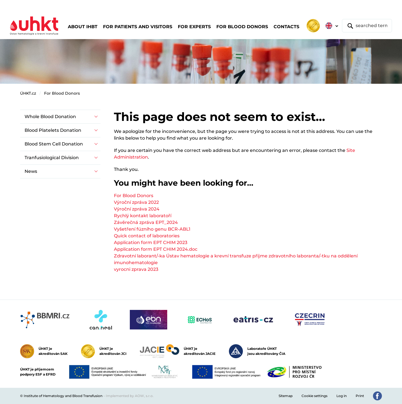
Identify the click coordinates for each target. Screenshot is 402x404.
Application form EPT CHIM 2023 (150, 242)
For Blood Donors (62, 93)
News (31, 171)
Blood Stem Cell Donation (54, 144)
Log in (341, 396)
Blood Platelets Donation (53, 130)
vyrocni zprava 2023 (136, 269)
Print (360, 396)
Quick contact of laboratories (147, 235)
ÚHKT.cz (28, 93)
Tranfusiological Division (52, 157)
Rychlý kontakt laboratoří (142, 215)
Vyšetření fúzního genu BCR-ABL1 (152, 229)
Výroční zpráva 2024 (136, 209)
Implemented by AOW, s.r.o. (130, 396)
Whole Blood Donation (50, 116)
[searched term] (367, 25)
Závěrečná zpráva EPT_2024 (146, 222)
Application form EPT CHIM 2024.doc (155, 249)
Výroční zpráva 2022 (136, 202)
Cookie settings (314, 396)
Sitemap (286, 396)
